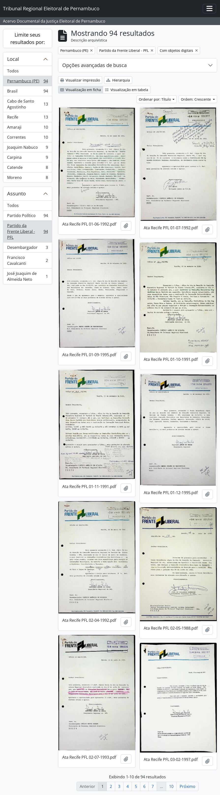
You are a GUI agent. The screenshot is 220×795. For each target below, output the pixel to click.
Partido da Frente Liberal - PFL (27, 231)
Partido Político (27, 217)
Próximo (187, 786)
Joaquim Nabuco (27, 148)
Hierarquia (118, 80)
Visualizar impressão (80, 80)
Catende (27, 168)
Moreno (27, 178)
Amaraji (27, 128)
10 (171, 786)
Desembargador (27, 248)
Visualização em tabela (126, 89)
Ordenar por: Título (155, 99)
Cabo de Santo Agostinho (27, 104)
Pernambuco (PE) (27, 82)
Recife (27, 118)
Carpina (27, 158)
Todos (13, 71)
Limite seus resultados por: (27, 38)
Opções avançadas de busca (94, 65)
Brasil (27, 92)
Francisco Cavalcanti (27, 260)
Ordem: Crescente (196, 99)
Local (13, 59)
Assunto (16, 193)
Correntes (27, 138)
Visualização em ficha (80, 89)
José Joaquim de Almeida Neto (27, 276)
